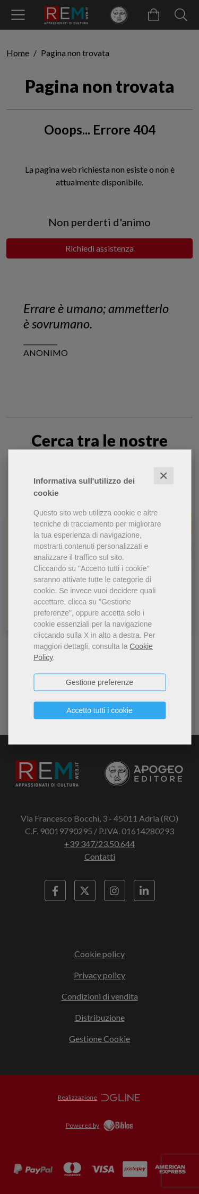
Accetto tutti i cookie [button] (99, 710)
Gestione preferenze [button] (99, 682)
